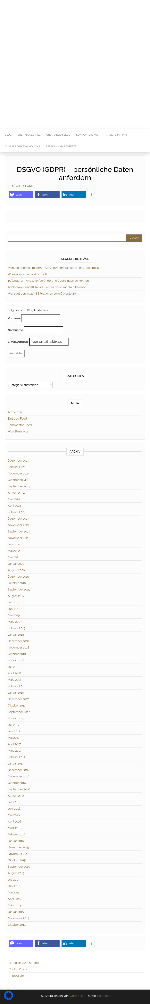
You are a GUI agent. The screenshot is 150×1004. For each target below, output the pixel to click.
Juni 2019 (14, 609)
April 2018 (14, 673)
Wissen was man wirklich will (27, 274)
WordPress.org (18, 431)
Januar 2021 (16, 563)
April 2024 (14, 505)
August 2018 (16, 660)
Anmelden (15, 412)
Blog (8, 134)
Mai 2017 (14, 738)
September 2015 (19, 866)
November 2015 (18, 854)
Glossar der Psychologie (22, 146)
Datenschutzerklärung (24, 963)
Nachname (15, 330)
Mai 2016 (14, 815)
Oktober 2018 (17, 654)
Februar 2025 (16, 467)
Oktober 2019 (17, 583)
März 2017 (14, 750)
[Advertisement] (75, 99)
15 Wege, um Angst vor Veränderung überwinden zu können (48, 280)
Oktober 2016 (17, 783)
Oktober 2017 (17, 705)
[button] (21, 194)
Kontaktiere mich (88, 134)
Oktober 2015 (17, 860)
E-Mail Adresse (18, 342)
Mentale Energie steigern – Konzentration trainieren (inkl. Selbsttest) (53, 268)
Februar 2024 (17, 512)
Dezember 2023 (18, 518)
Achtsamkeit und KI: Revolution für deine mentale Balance (47, 287)
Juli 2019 (13, 602)
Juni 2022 (14, 544)
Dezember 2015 (18, 847)
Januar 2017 (16, 763)
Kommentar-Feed (20, 425)
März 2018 (14, 680)
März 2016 (14, 828)
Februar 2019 (16, 628)
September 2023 (19, 531)
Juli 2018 (14, 667)
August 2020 (16, 570)
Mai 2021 (14, 557)
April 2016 (14, 821)
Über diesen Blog (58, 134)
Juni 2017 (14, 731)
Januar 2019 (16, 634)
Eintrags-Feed (17, 418)
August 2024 (16, 493)
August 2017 (16, 718)
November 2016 (18, 776)
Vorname (14, 318)
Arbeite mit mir (116, 134)
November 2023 (18, 525)
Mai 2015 (14, 892)
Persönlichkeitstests (61, 146)
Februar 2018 (16, 686)
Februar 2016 (16, 834)
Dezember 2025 (18, 460)
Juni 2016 (14, 808)
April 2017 (14, 744)
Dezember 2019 (18, 576)
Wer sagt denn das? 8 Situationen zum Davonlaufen (43, 293)
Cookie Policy (18, 969)
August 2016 (16, 796)
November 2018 (18, 647)
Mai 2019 (14, 615)
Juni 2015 (14, 886)
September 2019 (19, 589)
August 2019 (16, 596)
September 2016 (19, 789)
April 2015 (14, 899)
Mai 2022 (14, 551)
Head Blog (104, 996)
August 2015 (16, 873)
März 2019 (14, 621)
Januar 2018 (16, 692)
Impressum (16, 975)
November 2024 (18, 473)
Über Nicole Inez (28, 134)
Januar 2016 (16, 841)
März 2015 (14, 905)
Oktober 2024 (17, 480)
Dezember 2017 (18, 699)
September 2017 (19, 712)
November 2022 (18, 538)
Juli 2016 (14, 802)
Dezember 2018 (18, 641)
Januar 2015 (16, 912)
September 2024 (19, 486)
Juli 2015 (13, 879)
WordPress (76, 996)
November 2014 (18, 918)
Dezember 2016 (18, 770)
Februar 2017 (16, 757)
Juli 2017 (13, 725)
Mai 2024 (14, 499)
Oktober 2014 (17, 924)
